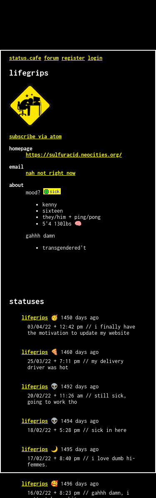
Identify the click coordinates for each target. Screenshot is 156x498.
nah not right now (50, 173)
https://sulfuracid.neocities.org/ (74, 155)
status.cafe (25, 58)
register (73, 58)
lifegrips (35, 317)
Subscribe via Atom (35, 136)
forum (51, 58)
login (95, 58)
